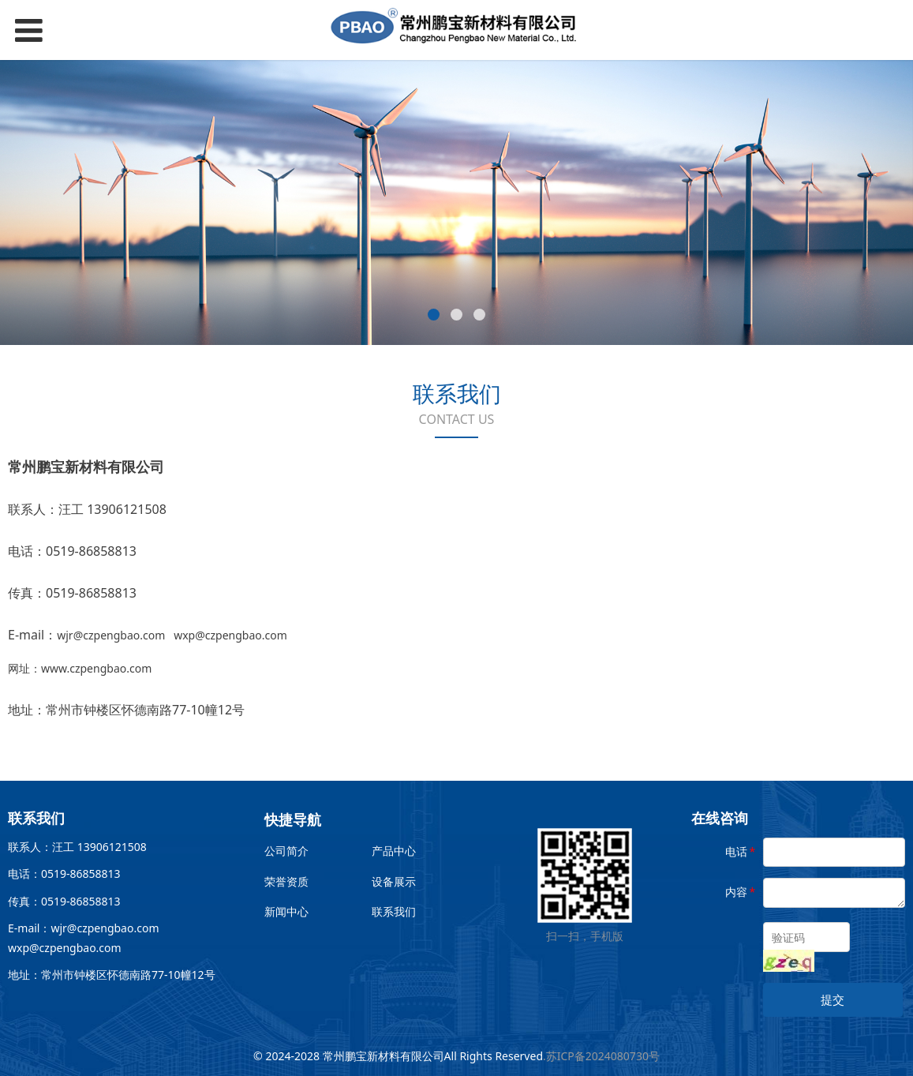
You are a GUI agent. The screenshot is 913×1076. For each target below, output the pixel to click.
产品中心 (394, 850)
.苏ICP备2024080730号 (601, 1055)
